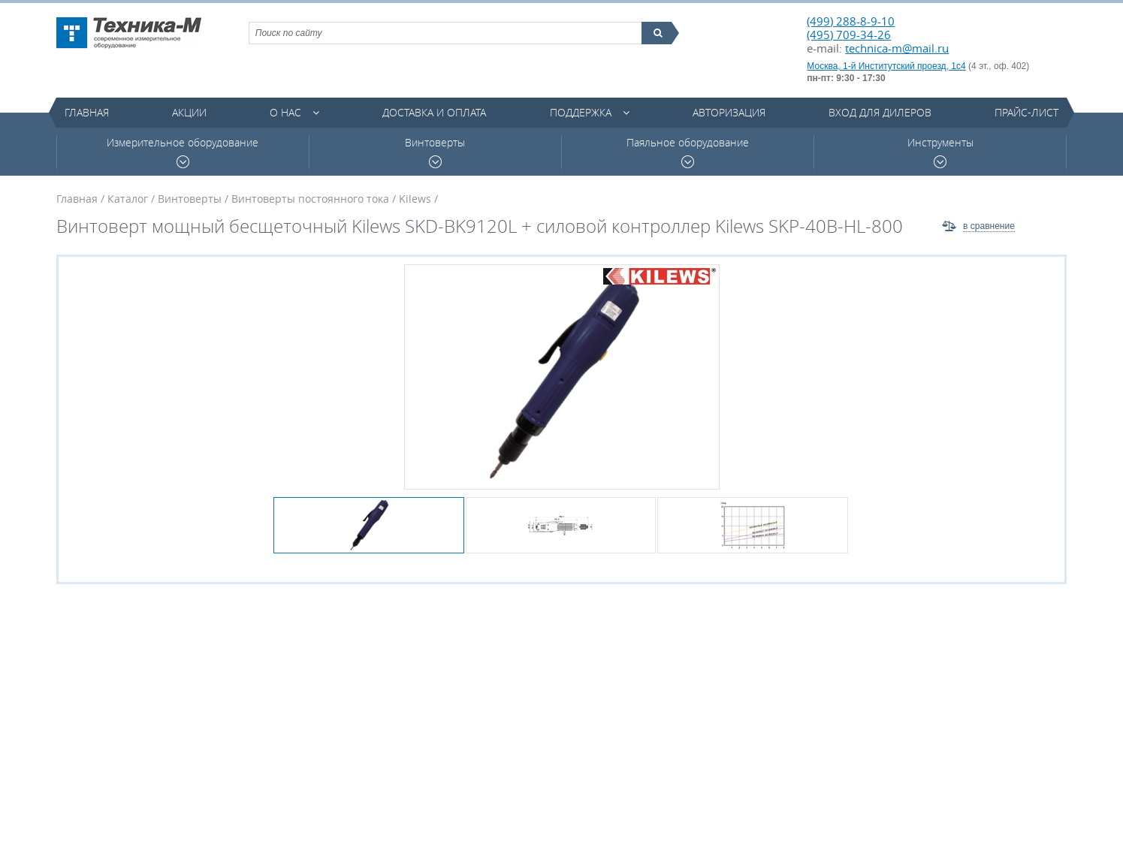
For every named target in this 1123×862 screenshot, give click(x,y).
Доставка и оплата (434, 112)
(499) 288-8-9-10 (851, 21)
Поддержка (580, 112)
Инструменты (940, 152)
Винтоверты (435, 152)
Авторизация (729, 112)
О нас (285, 112)
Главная (87, 112)
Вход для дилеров (880, 112)
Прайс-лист (1026, 112)
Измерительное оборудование (182, 152)
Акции (189, 112)
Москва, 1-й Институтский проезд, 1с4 (886, 66)
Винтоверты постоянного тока (310, 198)
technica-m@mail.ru (897, 48)
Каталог (127, 198)
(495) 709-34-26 (849, 34)
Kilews (415, 198)
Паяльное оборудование (687, 152)
